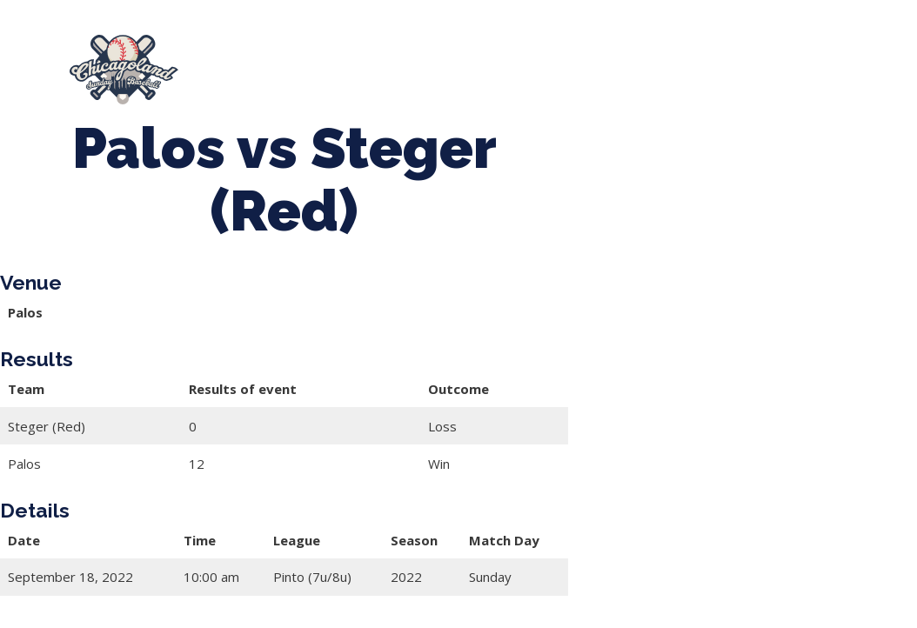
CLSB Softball (669, 61)
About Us (260, 61)
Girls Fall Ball (453, 78)
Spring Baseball (389, 61)
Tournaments (533, 61)
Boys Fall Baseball (304, 78)
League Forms (732, 78)
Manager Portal (595, 78)
